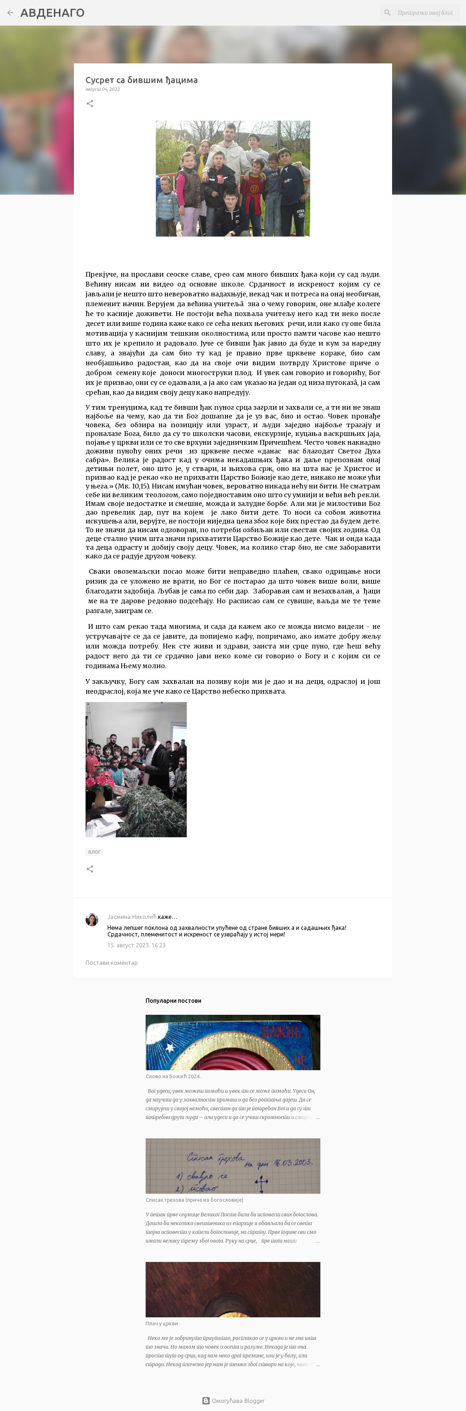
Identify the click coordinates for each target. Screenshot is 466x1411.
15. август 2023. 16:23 (136, 945)
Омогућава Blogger (233, 1401)
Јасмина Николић (132, 916)
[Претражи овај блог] (422, 13)
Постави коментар (112, 962)
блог (94, 852)
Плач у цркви (162, 1323)
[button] (90, 104)
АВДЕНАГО (52, 12)
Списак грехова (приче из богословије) (195, 1200)
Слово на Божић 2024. (173, 1076)
